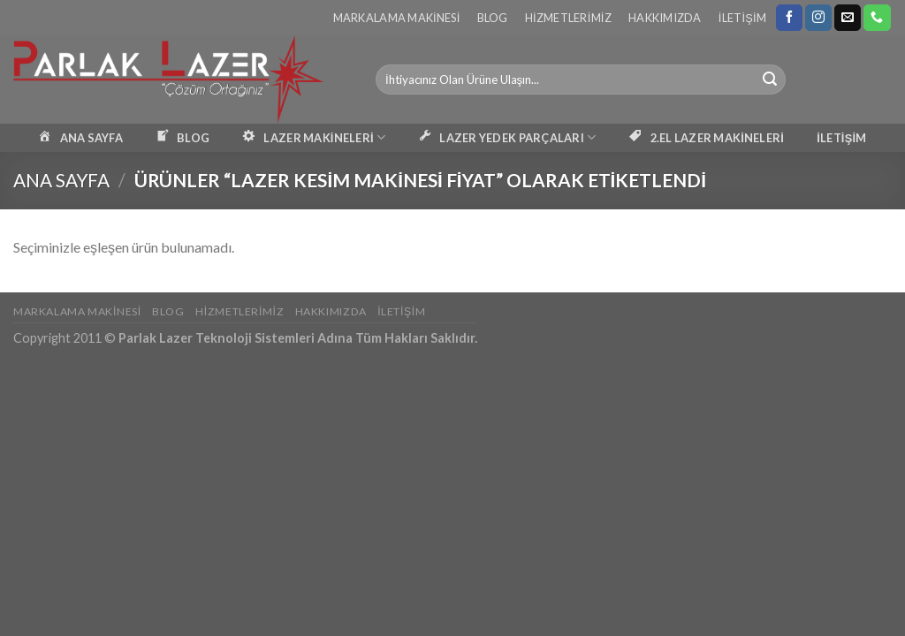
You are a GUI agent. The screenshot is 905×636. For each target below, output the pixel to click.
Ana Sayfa (61, 180)
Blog (492, 18)
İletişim (742, 18)
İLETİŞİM (841, 138)
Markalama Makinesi (396, 18)
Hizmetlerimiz (568, 18)
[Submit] (770, 79)
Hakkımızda (665, 18)
